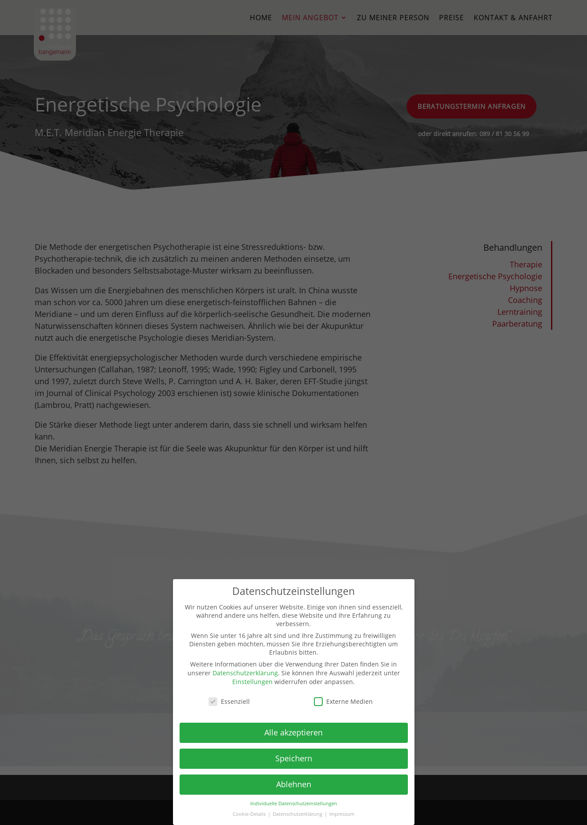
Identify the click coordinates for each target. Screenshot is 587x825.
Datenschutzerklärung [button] (298, 814)
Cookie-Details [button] (250, 814)
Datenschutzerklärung (245, 673)
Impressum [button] (341, 814)
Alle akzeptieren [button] (293, 732)
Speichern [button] (293, 758)
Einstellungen (252, 681)
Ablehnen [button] (293, 784)
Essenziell (229, 701)
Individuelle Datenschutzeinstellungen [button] (293, 803)
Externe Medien (343, 701)
